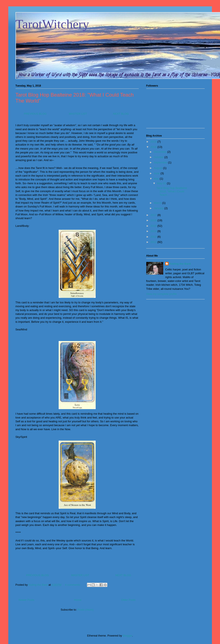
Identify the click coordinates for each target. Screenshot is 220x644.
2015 (154, 225)
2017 (154, 215)
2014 (154, 231)
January (159, 208)
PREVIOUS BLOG (35, 113)
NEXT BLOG (121, 113)
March (158, 202)
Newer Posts (26, 599)
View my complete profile (161, 294)
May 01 (162, 183)
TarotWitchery (52, 24)
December (160, 151)
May (157, 178)
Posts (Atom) (86, 609)
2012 (154, 242)
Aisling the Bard (180, 263)
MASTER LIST (78, 113)
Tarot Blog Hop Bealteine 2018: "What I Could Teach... (171, 191)
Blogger (127, 635)
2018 (154, 147)
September (161, 162)
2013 (154, 236)
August (158, 168)
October (159, 157)
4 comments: (73, 584)
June (157, 173)
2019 (154, 141)
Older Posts (128, 599)
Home (77, 599)
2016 (154, 220)
